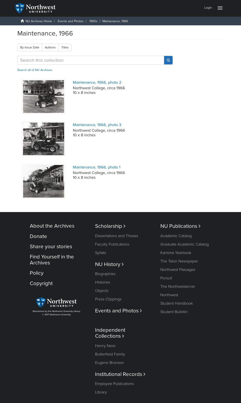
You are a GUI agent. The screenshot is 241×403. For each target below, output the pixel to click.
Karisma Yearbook (175, 252)
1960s (93, 21)
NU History (109, 264)
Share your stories (51, 246)
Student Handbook (176, 303)
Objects (101, 290)
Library (101, 392)
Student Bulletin (174, 311)
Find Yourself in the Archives (52, 260)
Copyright (41, 283)
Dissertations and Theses (116, 235)
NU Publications (180, 226)
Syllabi (100, 252)
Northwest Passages (177, 269)
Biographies (105, 273)
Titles (65, 47)
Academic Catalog (176, 235)
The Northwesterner (177, 286)
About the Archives (52, 226)
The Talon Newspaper (179, 261)
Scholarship (110, 226)
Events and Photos (71, 21)
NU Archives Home (39, 21)
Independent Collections (110, 333)
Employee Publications (114, 383)
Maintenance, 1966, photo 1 (96, 167)
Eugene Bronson (109, 362)
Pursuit (166, 278)
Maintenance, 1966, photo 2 (97, 82)
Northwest (169, 294)
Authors (50, 47)
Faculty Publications (112, 244)
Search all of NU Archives (34, 70)
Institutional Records (120, 374)
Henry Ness (105, 345)
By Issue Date (29, 47)
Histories (102, 282)
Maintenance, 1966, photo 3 (97, 124)
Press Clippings (108, 299)
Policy (37, 273)
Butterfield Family (110, 354)
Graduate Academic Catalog (184, 244)
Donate (38, 236)
